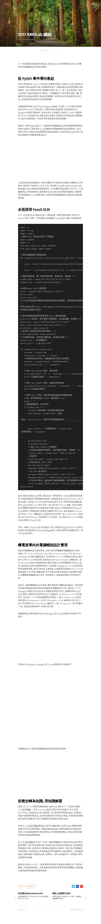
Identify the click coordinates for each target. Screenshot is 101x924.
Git (64, 498)
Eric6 (35, 106)
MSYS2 (58, 508)
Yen (19, 39)
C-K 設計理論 (24, 809)
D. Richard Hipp (43, 530)
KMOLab (52, 64)
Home (6, 4)
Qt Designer (45, 106)
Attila (23, 909)
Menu (94, 4)
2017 (21, 886)
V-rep (42, 128)
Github (67, 495)
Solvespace (22, 591)
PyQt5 (27, 78)
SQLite (66, 527)
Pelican (81, 909)
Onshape (61, 565)
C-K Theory (30, 886)
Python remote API (73, 185)
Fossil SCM (41, 209)
